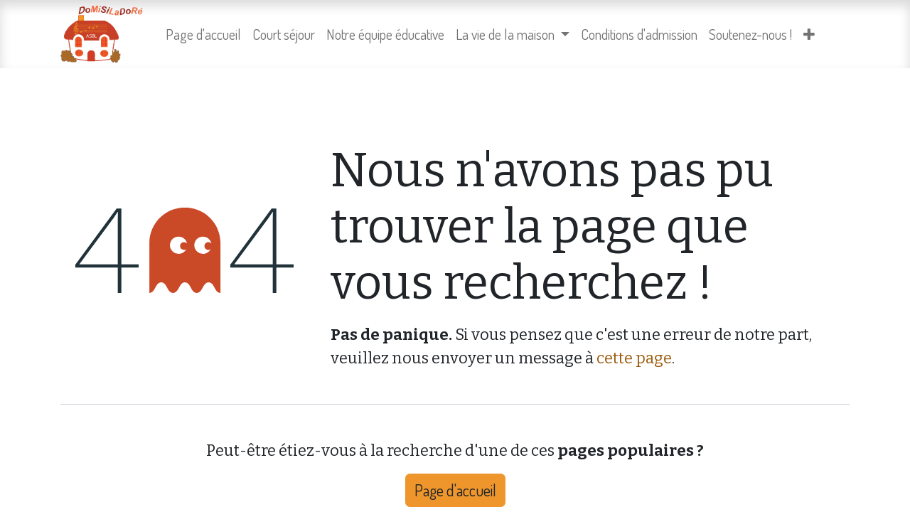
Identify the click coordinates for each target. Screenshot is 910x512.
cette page (634, 358)
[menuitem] (203, 34)
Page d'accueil (455, 490)
